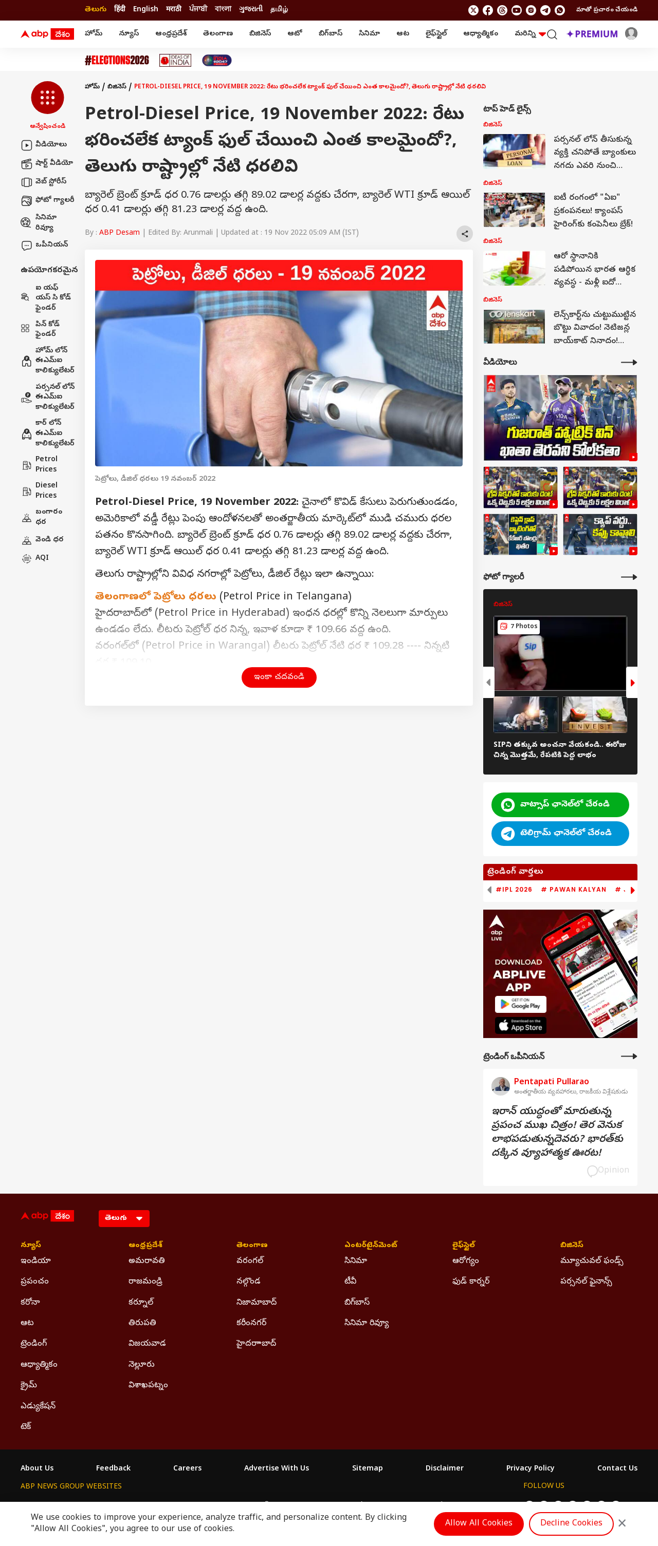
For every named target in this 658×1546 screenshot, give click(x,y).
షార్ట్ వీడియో (47, 164)
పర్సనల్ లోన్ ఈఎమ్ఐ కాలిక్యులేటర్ (48, 397)
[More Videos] (629, 362)
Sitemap (367, 1469)
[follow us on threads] (502, 10)
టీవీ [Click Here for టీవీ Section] (350, 1282)
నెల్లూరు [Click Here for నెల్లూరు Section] (142, 1365)
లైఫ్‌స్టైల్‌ (436, 34)
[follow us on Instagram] (531, 10)
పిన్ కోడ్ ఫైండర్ (40, 330)
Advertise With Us (276, 1469)
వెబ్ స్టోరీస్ (43, 182)
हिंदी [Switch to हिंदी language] (119, 10)
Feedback (113, 1469)
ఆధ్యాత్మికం (480, 34)
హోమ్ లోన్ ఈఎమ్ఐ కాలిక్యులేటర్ (48, 361)
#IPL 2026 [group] (514, 889)
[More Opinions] (629, 1056)
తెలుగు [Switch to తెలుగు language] (95, 10)
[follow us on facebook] (488, 10)
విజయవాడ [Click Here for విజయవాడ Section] (147, 1344)
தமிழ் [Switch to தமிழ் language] (279, 10)
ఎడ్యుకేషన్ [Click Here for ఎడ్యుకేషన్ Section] (38, 1406)
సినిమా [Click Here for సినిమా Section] (355, 1261)
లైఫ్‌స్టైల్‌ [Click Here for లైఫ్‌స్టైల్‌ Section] (463, 1246)
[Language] (124, 1218)
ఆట (402, 34)
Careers (187, 1469)
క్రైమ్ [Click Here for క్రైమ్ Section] (29, 1385)
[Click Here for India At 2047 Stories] (217, 60)
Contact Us (617, 1469)
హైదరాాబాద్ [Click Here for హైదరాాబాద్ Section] (256, 1344)
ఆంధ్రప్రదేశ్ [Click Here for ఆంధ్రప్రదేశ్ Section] (145, 1246)
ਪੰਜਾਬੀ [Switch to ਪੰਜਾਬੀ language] (198, 10)
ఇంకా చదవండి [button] (279, 677)
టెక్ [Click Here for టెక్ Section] (26, 1427)
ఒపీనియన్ (44, 245)
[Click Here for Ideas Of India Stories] (175, 60)
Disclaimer (445, 1469)
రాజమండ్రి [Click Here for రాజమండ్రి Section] (145, 1282)
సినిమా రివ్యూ (39, 223)
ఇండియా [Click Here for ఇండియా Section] (36, 1261)
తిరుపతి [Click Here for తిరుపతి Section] (142, 1323)
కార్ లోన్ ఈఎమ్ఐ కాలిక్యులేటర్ (48, 433)
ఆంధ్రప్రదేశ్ (171, 34)
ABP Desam (119, 233)
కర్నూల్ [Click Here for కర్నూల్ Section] (141, 1303)
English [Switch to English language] (145, 10)
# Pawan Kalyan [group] (574, 889)
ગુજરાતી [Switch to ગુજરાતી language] (251, 10)
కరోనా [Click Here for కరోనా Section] (30, 1303)
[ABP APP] (520, 1004)
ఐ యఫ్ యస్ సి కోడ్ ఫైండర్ (46, 298)
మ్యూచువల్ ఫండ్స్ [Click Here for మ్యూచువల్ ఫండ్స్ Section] (592, 1261)
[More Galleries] (629, 577)
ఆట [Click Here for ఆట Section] (27, 1323)
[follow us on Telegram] (545, 10)
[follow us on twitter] (473, 10)
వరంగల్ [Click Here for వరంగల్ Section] (249, 1261)
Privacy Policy (530, 1469)
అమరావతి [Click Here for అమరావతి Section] (147, 1261)
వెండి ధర (42, 540)
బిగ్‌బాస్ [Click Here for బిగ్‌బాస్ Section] (357, 1303)
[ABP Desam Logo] (47, 34)
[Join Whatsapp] (560, 10)
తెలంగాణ (218, 34)
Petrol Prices (39, 465)
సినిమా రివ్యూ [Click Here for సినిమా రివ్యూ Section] (366, 1323)
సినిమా (369, 34)
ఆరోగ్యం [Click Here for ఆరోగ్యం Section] (465, 1261)
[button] (47, 106)
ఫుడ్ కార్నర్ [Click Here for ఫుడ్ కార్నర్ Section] (470, 1282)
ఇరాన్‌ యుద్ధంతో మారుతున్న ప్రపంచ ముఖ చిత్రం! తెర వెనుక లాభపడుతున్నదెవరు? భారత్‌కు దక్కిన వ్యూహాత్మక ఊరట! (557, 1133)
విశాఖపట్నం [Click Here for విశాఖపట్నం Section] (148, 1385)
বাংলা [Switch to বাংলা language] (223, 10)
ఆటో (294, 34)
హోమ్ (93, 34)
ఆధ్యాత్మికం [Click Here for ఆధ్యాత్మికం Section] (39, 1365)
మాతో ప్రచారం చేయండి (606, 10)
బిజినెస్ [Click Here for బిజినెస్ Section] (571, 1246)
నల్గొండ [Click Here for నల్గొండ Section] (248, 1282)
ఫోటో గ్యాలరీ (48, 201)
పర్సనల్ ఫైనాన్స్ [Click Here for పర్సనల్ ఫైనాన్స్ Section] (586, 1282)
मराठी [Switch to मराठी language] (173, 10)
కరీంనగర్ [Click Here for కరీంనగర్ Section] (251, 1323)
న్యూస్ (129, 34)
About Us (37, 1469)
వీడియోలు (44, 145)
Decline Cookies (571, 1524)
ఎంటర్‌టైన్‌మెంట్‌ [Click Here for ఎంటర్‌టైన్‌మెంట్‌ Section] (370, 1246)
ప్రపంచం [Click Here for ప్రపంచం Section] (35, 1282)
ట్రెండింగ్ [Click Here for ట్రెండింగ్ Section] (34, 1344)
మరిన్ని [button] (530, 34)
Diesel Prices (39, 491)
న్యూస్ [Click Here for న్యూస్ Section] (31, 1246)
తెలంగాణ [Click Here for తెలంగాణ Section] (252, 1246)
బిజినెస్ (260, 34)
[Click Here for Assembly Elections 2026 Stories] (117, 60)
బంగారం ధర (41, 517)
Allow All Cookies (479, 1524)
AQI (35, 559)
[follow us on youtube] (516, 10)
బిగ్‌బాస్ (330, 34)
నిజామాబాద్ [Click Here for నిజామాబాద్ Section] (256, 1303)
